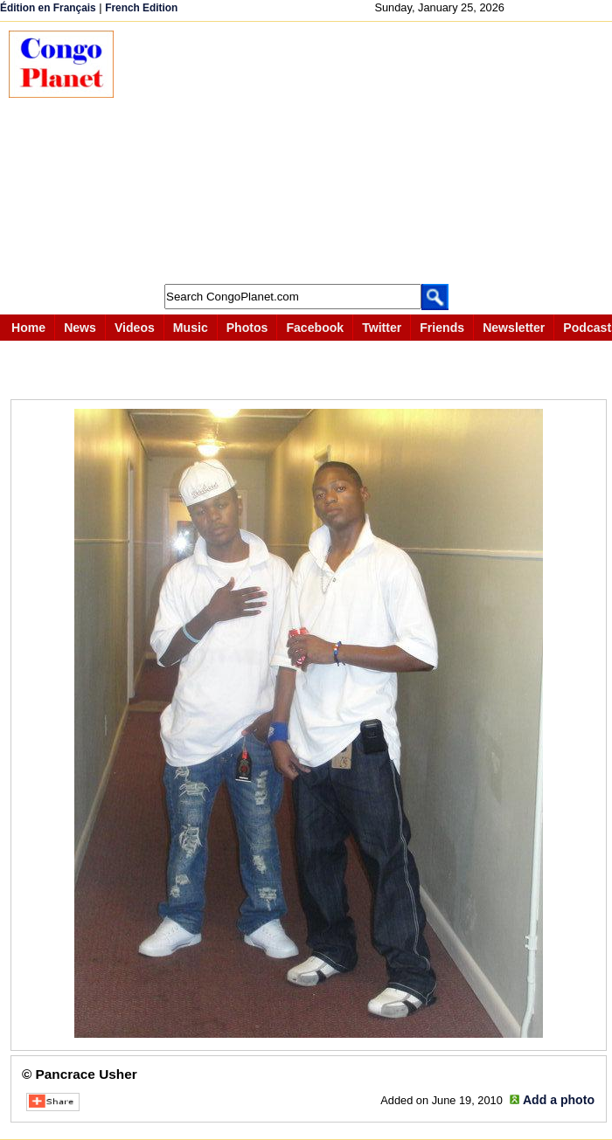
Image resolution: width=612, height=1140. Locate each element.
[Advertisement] (371, 153)
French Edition (141, 8)
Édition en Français (48, 8)
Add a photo (559, 1100)
